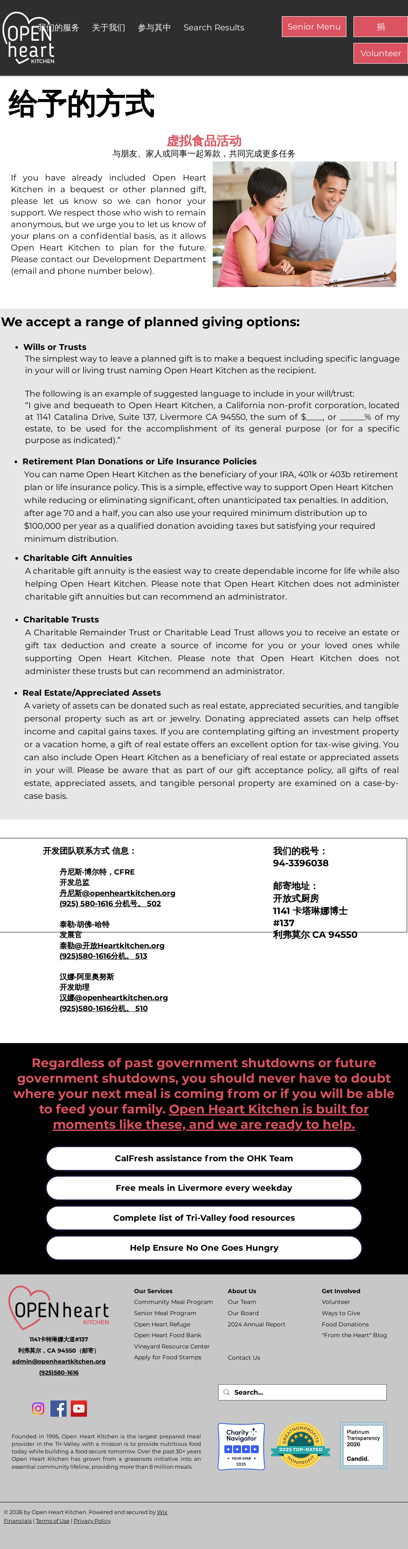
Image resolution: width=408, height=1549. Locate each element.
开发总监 (75, 882)
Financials (18, 1520)
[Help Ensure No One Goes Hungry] (204, 1248)
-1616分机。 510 (120, 1008)
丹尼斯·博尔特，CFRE (97, 872)
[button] (59, 27)
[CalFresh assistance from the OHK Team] (204, 1158)
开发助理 (75, 987)
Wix (162, 1512)
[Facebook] (58, 1408)
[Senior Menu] (314, 26)
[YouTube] (79, 1408)
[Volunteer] (380, 53)
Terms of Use (53, 1520)
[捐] (380, 26)
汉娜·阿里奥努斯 (87, 976)
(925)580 (76, 956)
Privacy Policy (92, 1520)
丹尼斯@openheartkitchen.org (118, 893)
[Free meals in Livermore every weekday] (204, 1188)
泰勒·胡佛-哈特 (84, 924)
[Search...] (301, 1392)
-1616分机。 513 (120, 956)
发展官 (71, 934)
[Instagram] (38, 1408)
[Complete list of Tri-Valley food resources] (204, 1218)
